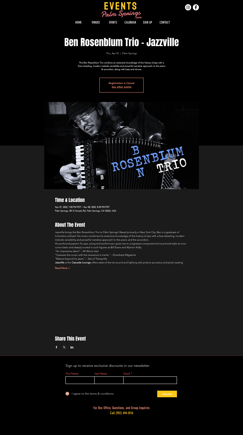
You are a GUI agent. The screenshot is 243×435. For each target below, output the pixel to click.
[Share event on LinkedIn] (71, 347)
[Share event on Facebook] (56, 347)
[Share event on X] (64, 347)
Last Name (101, 373)
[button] (95, 22)
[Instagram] (188, 7)
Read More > (62, 268)
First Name (72, 373)
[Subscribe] (167, 394)
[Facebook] (196, 7)
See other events (121, 86)
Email (127, 373)
